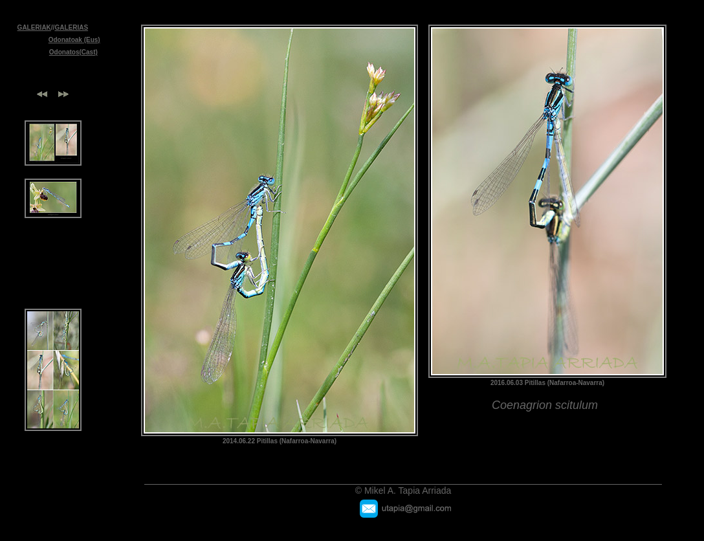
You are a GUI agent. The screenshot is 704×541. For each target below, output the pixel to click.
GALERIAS (71, 27)
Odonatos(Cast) (73, 52)
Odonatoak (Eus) (74, 39)
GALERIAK (34, 27)
